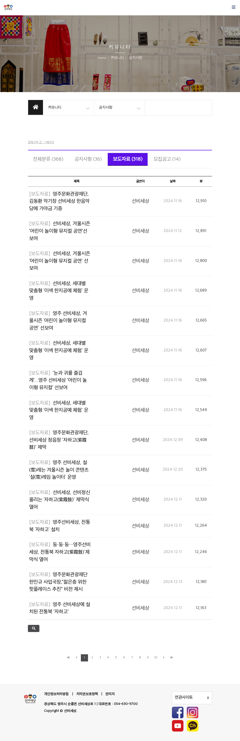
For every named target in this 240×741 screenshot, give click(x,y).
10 (155, 658)
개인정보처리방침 (56, 694)
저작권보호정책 (87, 694)
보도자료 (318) (128, 159)
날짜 (173, 181)
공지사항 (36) (88, 159)
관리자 (110, 694)
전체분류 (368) (48, 159)
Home (102, 58)
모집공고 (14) (167, 159)
